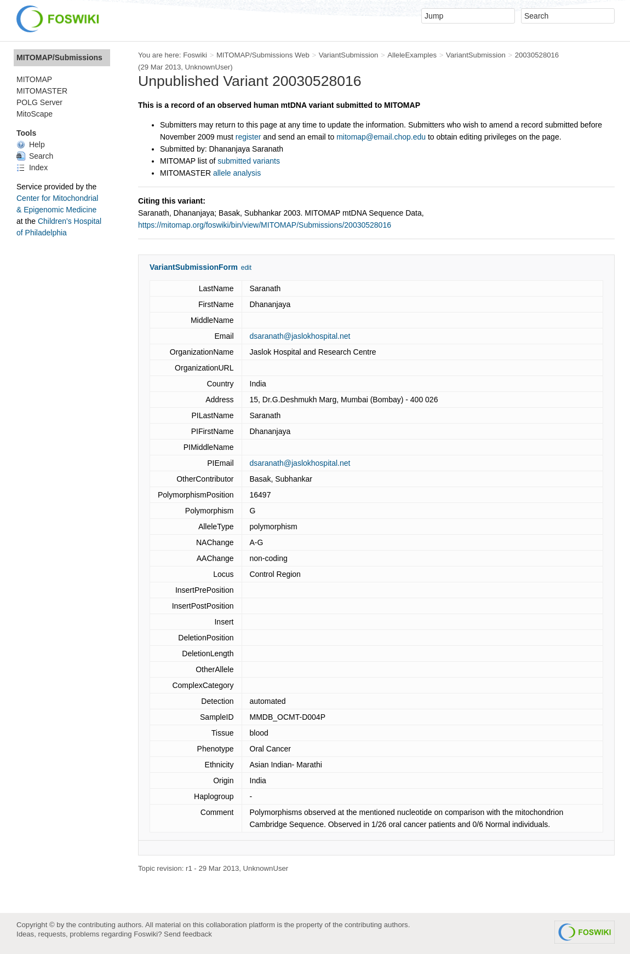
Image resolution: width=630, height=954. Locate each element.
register (248, 136)
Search (34, 156)
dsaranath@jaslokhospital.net (300, 336)
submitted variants (248, 161)
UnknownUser (208, 67)
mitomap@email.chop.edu (381, 136)
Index (32, 167)
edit (246, 267)
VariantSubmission (349, 55)
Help (30, 144)
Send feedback (188, 934)
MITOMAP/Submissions (59, 57)
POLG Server (39, 102)
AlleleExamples (412, 55)
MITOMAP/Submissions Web (263, 55)
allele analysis (237, 173)
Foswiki (195, 55)
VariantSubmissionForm (194, 267)
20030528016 (537, 55)
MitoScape (34, 113)
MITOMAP (34, 79)
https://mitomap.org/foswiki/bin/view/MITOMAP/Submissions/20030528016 (264, 225)
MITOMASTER (41, 90)
